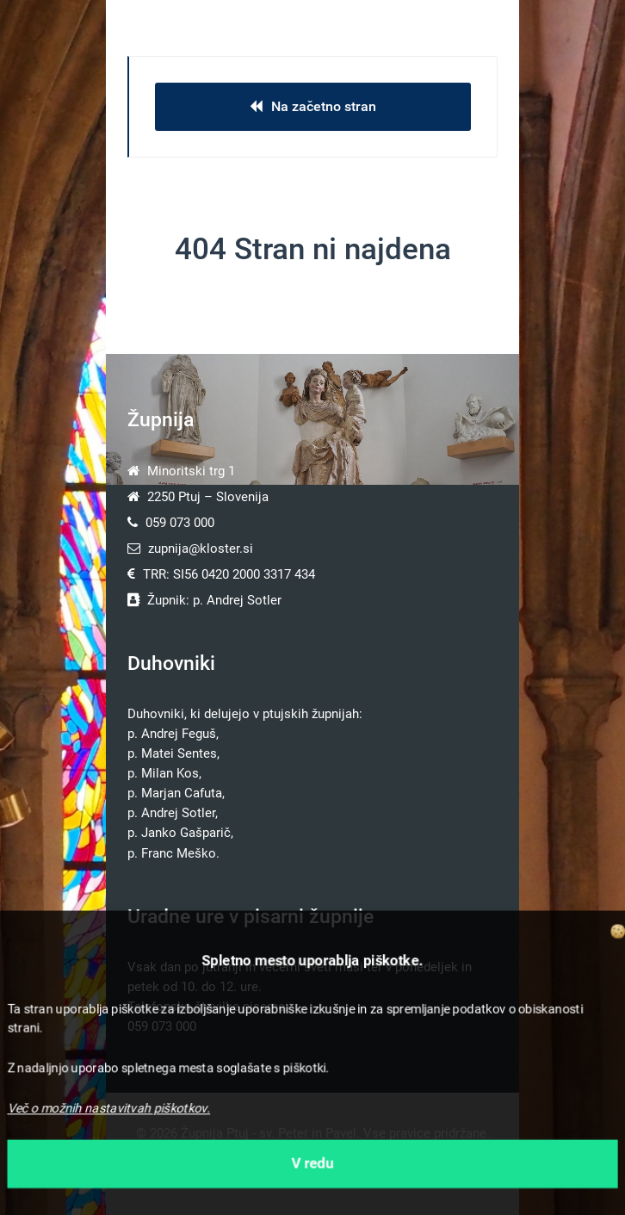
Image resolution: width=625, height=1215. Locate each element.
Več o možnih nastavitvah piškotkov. (109, 1108)
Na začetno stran (313, 106)
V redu (313, 1163)
